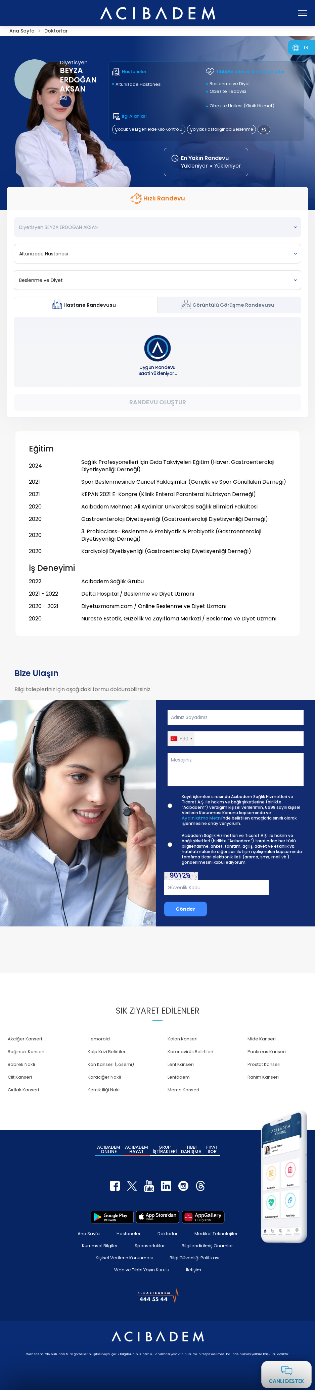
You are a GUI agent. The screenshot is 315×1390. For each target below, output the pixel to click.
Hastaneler (129, 1233)
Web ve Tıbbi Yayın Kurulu (141, 1270)
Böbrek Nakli (21, 1064)
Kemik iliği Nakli (104, 1090)
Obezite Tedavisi (228, 91)
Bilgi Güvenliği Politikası (194, 1258)
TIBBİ (191, 1149)
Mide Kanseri (262, 1039)
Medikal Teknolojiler (216, 1233)
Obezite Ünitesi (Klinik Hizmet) (242, 106)
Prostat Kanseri (264, 1064)
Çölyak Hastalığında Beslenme (221, 129)
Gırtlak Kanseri (23, 1090)
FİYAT (212, 1149)
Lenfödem (179, 1077)
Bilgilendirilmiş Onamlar (207, 1246)
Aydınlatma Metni (202, 818)
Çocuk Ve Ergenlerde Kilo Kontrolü (148, 129)
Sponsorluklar (150, 1246)
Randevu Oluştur (157, 402)
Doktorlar (168, 1233)
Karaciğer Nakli (104, 1077)
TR (305, 47)
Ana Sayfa (89, 1233)
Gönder (185, 909)
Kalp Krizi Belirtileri (107, 1051)
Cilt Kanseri (20, 1077)
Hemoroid (99, 1039)
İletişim (193, 1270)
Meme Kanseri (183, 1090)
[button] (181, 739)
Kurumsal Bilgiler (100, 1246)
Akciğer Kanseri (25, 1039)
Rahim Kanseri (263, 1077)
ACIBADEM (108, 1149)
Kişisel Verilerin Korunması (124, 1258)
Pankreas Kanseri (267, 1051)
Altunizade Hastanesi (139, 84)
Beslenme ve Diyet (230, 83)
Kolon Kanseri (182, 1039)
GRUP (165, 1149)
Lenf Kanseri (181, 1064)
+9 (264, 129)
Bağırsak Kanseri (26, 1051)
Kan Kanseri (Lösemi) (111, 1064)
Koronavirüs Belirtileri (190, 1051)
